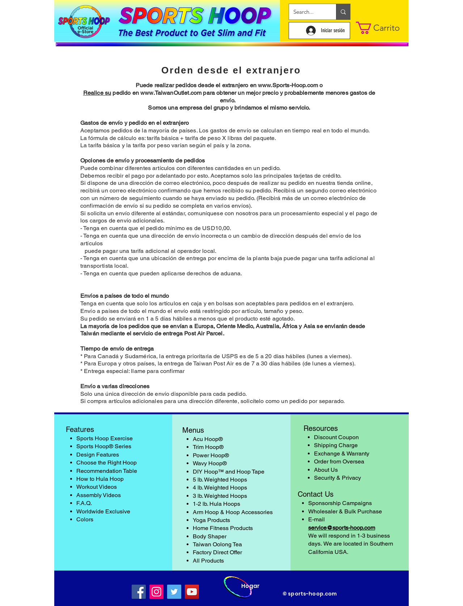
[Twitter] (174, 592)
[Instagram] (156, 592)
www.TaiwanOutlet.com (170, 92)
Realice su (97, 92)
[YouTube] (192, 592)
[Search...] (307, 12)
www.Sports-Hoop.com (288, 85)
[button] (379, 28)
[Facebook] (139, 592)
